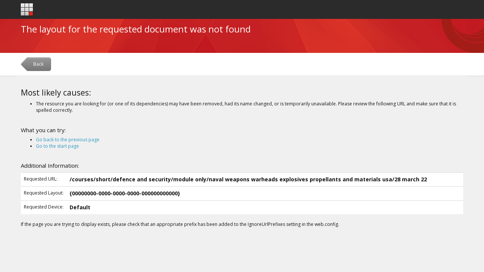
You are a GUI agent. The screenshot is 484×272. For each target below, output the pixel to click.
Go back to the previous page (67, 139)
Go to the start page (57, 146)
